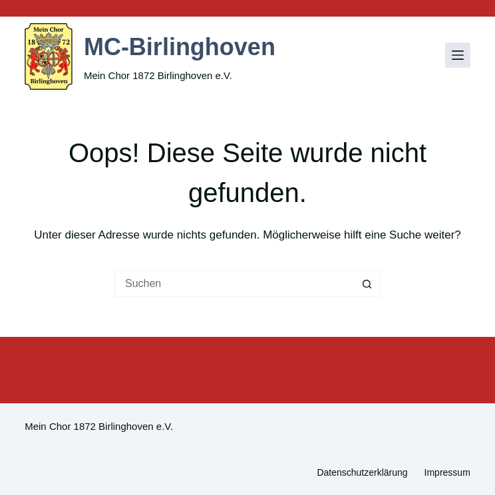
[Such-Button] (367, 283)
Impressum (447, 472)
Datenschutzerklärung (362, 472)
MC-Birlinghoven (179, 46)
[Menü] (457, 55)
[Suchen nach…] (234, 283)
